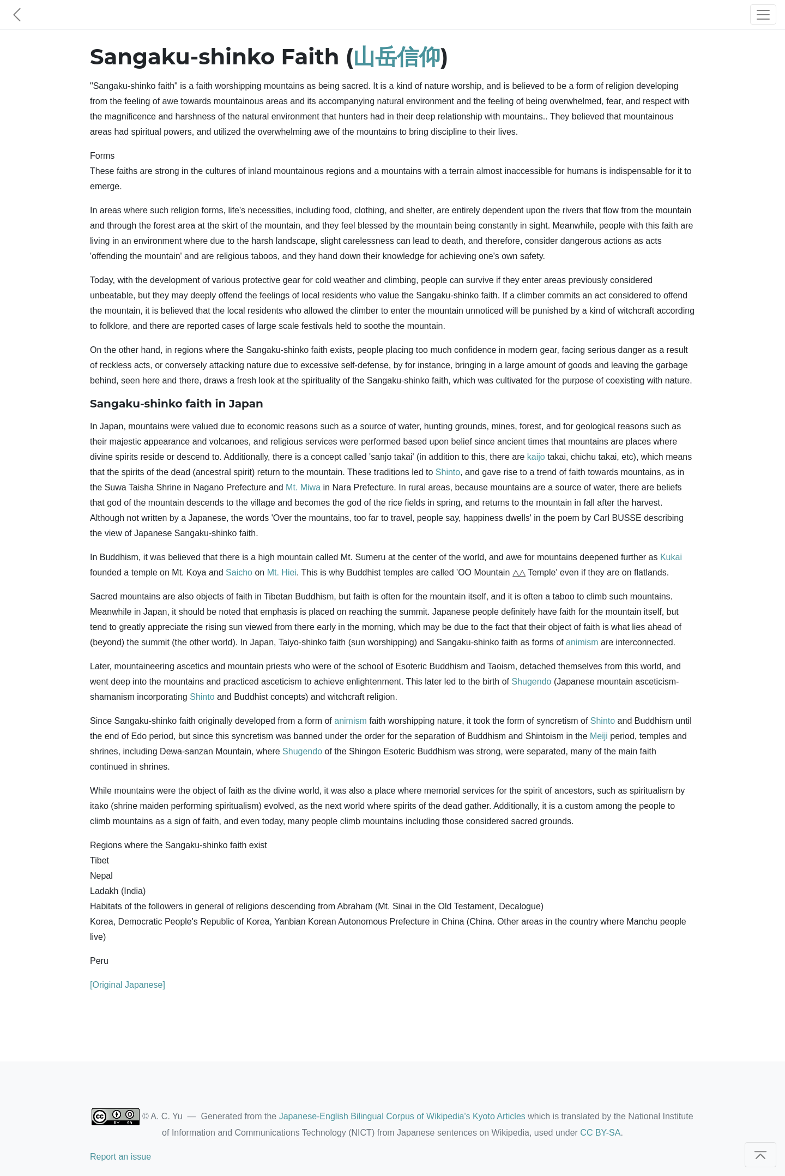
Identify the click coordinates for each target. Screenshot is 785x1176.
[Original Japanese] (127, 984)
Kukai (671, 557)
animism (582, 642)
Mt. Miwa (303, 487)
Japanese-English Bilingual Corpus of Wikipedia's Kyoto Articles (402, 1116)
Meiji (599, 736)
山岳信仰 (396, 56)
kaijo (536, 456)
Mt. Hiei (282, 572)
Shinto (448, 472)
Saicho (239, 572)
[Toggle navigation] (763, 14)
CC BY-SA (600, 1132)
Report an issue (120, 1156)
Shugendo (531, 681)
